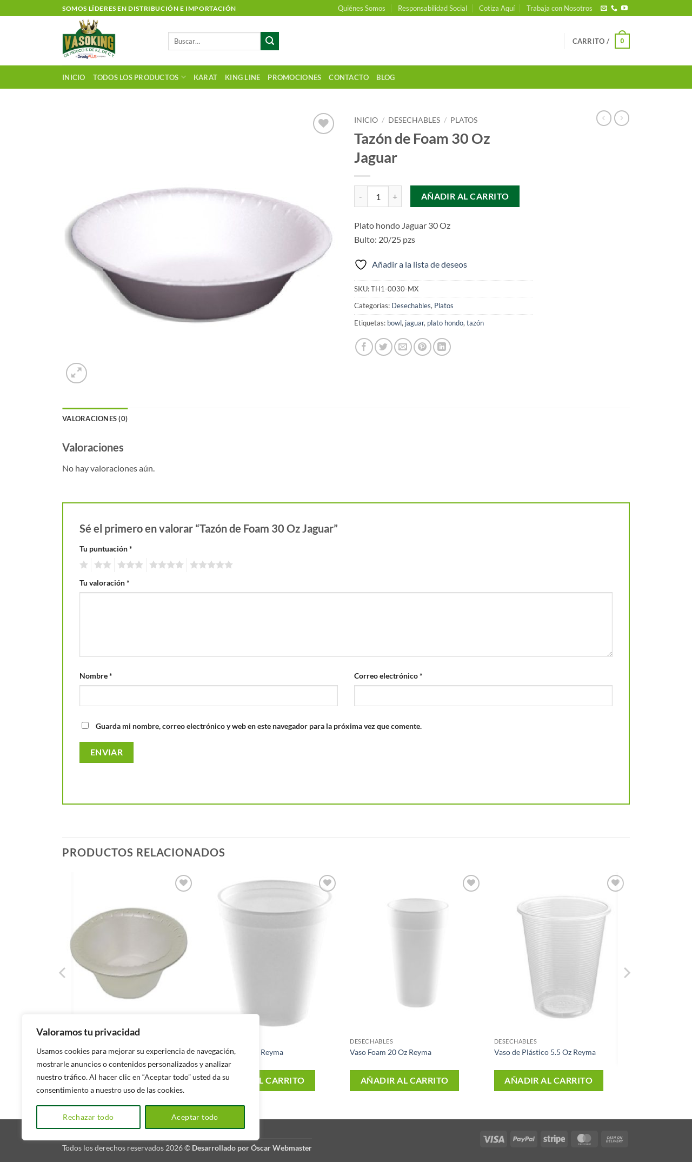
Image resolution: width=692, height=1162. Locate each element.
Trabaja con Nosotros (560, 8)
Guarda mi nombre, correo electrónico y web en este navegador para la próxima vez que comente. (259, 726)
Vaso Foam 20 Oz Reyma (390, 1052)
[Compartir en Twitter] (383, 347)
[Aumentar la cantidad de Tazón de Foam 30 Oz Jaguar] (395, 196)
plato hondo (445, 322)
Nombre (95, 675)
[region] (141, 1077)
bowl (394, 322)
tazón (475, 322)
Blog (385, 77)
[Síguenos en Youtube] (624, 8)
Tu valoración (104, 582)
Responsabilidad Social (432, 8)
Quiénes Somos (361, 8)
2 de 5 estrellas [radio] (101, 565)
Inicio (73, 77)
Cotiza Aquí (497, 8)
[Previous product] (621, 117)
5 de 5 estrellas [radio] (210, 565)
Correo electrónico (388, 675)
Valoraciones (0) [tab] (95, 418)
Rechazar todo (88, 1116)
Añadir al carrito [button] (261, 1080)
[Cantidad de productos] (378, 196)
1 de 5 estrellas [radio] (82, 565)
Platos (463, 120)
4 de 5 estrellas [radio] (165, 565)
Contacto (349, 77)
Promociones (294, 77)
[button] (601, 41)
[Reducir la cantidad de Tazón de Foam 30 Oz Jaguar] (360, 196)
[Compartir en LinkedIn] (442, 347)
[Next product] (603, 117)
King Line (242, 77)
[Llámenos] (614, 8)
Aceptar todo (194, 1116)
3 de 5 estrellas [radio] (128, 565)
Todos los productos (139, 77)
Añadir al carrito (465, 196)
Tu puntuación (105, 548)
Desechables (414, 120)
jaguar (414, 322)
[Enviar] (270, 41)
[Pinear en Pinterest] (422, 347)
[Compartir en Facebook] (364, 347)
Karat (205, 77)
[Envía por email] (403, 347)
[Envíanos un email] (604, 8)
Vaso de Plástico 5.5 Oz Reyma (545, 1052)
